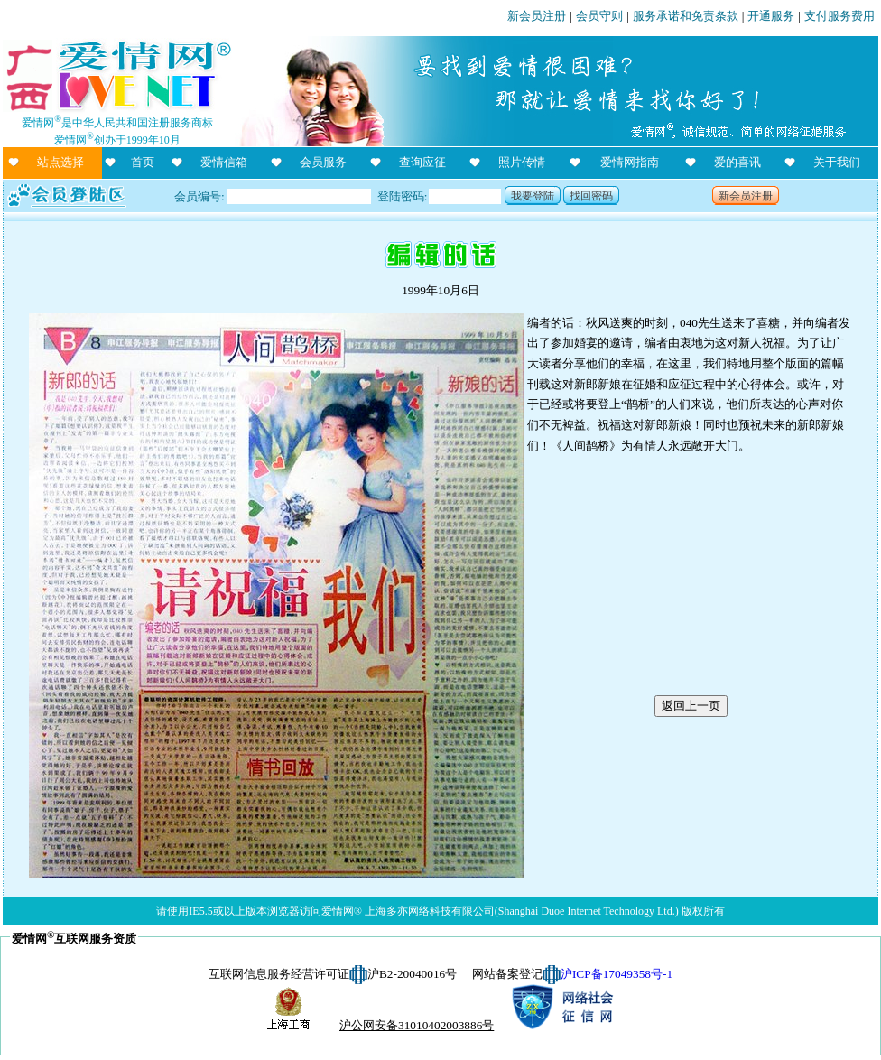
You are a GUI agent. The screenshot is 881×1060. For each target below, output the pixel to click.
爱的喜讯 (737, 162)
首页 (142, 162)
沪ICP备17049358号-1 (616, 974)
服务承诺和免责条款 (685, 16)
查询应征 (422, 162)
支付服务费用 (839, 16)
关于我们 (836, 162)
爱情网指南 (629, 162)
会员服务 (323, 162)
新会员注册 (536, 16)
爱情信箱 (223, 162)
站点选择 (60, 162)
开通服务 (770, 16)
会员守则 (599, 16)
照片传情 (521, 162)
